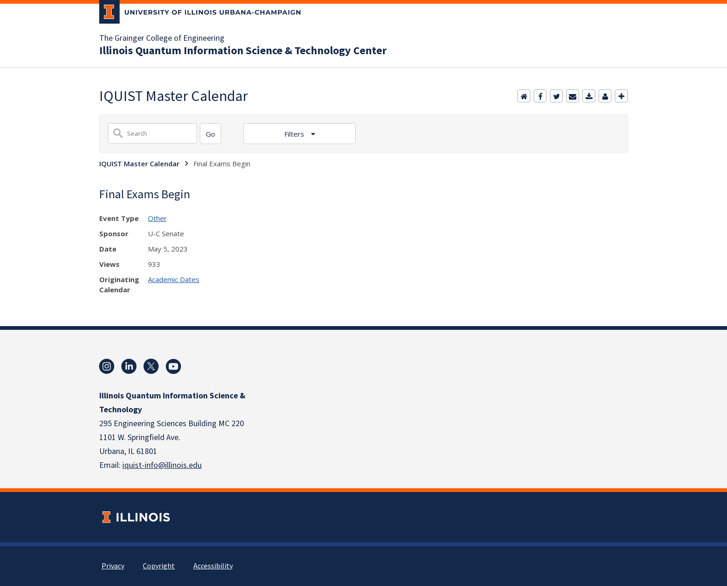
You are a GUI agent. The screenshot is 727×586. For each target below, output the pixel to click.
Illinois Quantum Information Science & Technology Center (243, 51)
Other (157, 218)
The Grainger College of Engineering (161, 38)
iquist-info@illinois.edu (162, 465)
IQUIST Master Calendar (139, 163)
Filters (295, 134)
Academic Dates (173, 279)
